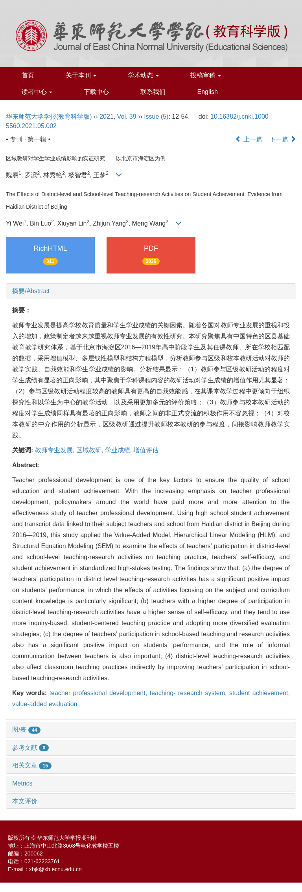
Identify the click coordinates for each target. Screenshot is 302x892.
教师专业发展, (55, 450)
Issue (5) (156, 116)
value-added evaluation (44, 704)
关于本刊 (81, 75)
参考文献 (30, 747)
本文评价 (24, 801)
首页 (28, 75)
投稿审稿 (205, 75)
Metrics (22, 783)
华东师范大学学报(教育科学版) (49, 116)
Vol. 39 (126, 116)
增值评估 (145, 450)
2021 (106, 116)
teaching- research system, (189, 693)
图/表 (26, 729)
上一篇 (248, 139)
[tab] (151, 291)
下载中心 (96, 91)
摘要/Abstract (31, 291)
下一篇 (282, 139)
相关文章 (32, 765)
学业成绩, (119, 450)
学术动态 (143, 75)
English (207, 91)
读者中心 (37, 91)
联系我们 (153, 91)
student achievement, (259, 693)
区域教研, (90, 450)
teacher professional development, (100, 693)
